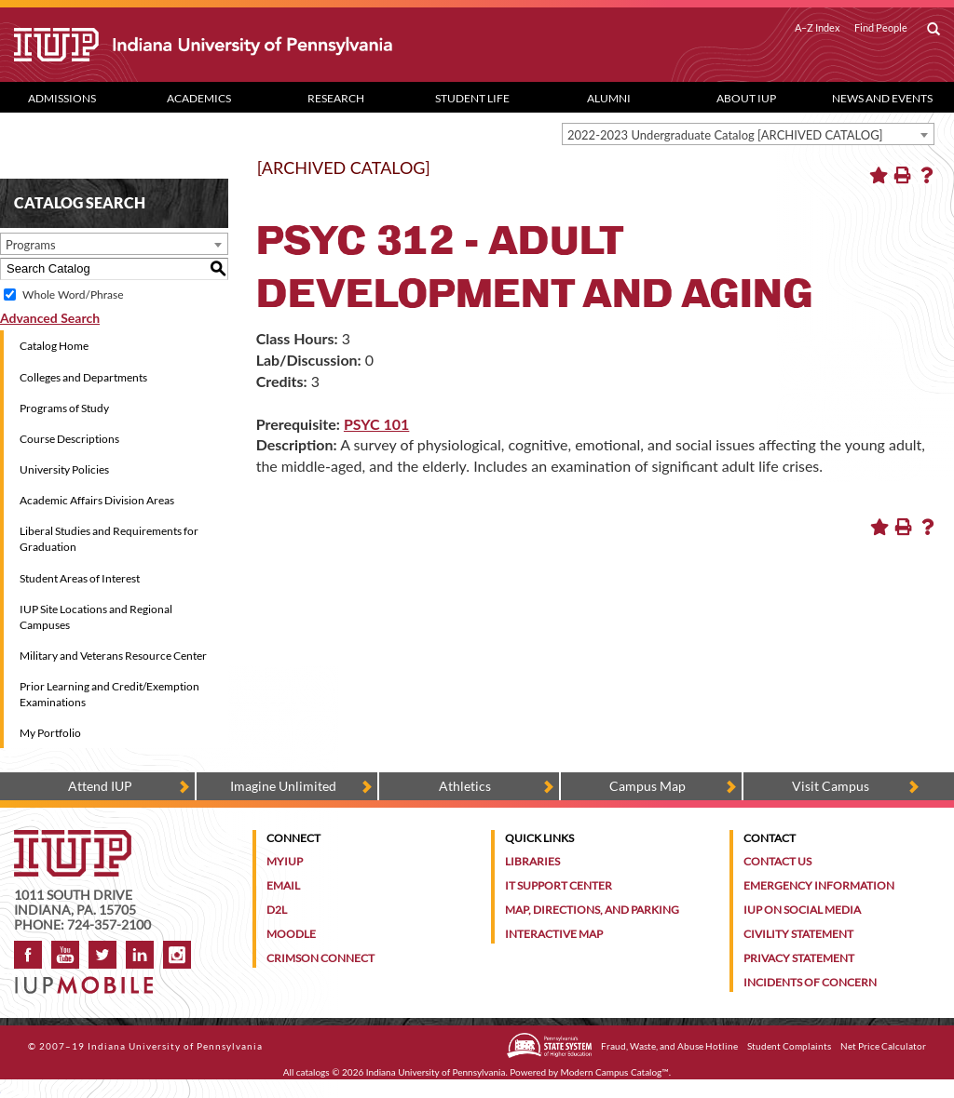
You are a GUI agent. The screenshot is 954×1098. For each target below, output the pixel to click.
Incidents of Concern (810, 982)
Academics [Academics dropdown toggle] (199, 98)
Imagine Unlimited (283, 786)
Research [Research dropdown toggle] (335, 98)
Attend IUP (100, 786)
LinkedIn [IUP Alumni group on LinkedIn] (140, 955)
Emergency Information (818, 885)
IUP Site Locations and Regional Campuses (96, 617)
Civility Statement (798, 934)
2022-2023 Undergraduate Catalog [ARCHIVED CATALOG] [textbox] (725, 134)
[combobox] (748, 134)
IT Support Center (558, 885)
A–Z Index (817, 27)
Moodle (291, 934)
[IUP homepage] (72, 839)
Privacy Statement (798, 958)
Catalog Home (54, 346)
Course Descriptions (69, 439)
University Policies (64, 469)
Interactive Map (554, 934)
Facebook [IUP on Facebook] (28, 955)
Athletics (465, 786)
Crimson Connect (320, 958)
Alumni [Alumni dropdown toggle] (609, 98)
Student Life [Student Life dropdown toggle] (472, 98)
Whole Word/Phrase (72, 294)
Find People (880, 27)
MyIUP (284, 861)
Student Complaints (789, 1045)
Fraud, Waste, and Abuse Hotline (669, 1045)
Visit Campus (830, 786)
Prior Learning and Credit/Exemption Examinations (109, 694)
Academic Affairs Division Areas (97, 500)
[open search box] (933, 29)
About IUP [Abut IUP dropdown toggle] (746, 98)
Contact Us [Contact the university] (777, 861)
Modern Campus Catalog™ (615, 1072)
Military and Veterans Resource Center (113, 656)
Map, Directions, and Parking (592, 910)
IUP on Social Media (802, 910)
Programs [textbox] (31, 244)
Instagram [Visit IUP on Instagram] (177, 955)
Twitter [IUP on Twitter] (102, 955)
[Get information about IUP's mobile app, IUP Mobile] (89, 979)
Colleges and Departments (83, 377)
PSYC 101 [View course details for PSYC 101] (376, 424)
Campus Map (647, 786)
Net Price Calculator (883, 1045)
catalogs (313, 1072)
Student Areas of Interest (80, 578)
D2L (276, 910)
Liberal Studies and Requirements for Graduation (109, 539)
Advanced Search (50, 318)
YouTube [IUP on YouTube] (65, 955)
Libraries (532, 861)
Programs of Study (64, 408)
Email (283, 885)
